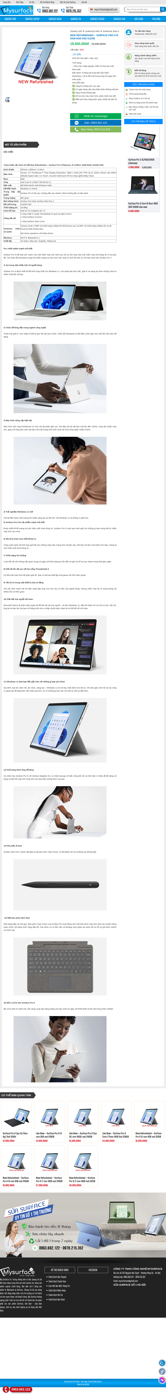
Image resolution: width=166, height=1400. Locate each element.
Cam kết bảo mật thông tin (59, 1285)
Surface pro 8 (111, 31)
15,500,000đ (75, 1140)
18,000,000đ (141, 1140)
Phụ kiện (156, 19)
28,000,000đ (75, 1185)
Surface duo (119, 19)
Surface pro (10, 19)
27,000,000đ (42, 1185)
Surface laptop (32, 19)
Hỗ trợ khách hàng (47, 2)
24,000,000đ (108, 1140)
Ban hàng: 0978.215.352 (95, 129)
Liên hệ (84, 2)
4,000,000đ (133, 167)
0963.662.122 (21, 1389)
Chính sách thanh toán (57, 1281)
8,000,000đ (133, 211)
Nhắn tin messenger (96, 116)
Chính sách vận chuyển (57, 1276)
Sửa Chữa (139, 19)
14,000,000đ (42, 1140)
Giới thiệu (19, 2)
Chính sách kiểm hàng (57, 1290)
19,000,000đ (8, 1185)
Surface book (55, 19)
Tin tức (31, 2)
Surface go (76, 19)
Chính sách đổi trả (55, 1294)
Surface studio (97, 19)
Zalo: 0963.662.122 (95, 122)
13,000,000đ (8, 1140)
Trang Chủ (6, 2)
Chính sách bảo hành (56, 1299)
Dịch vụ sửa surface (68, 2)
